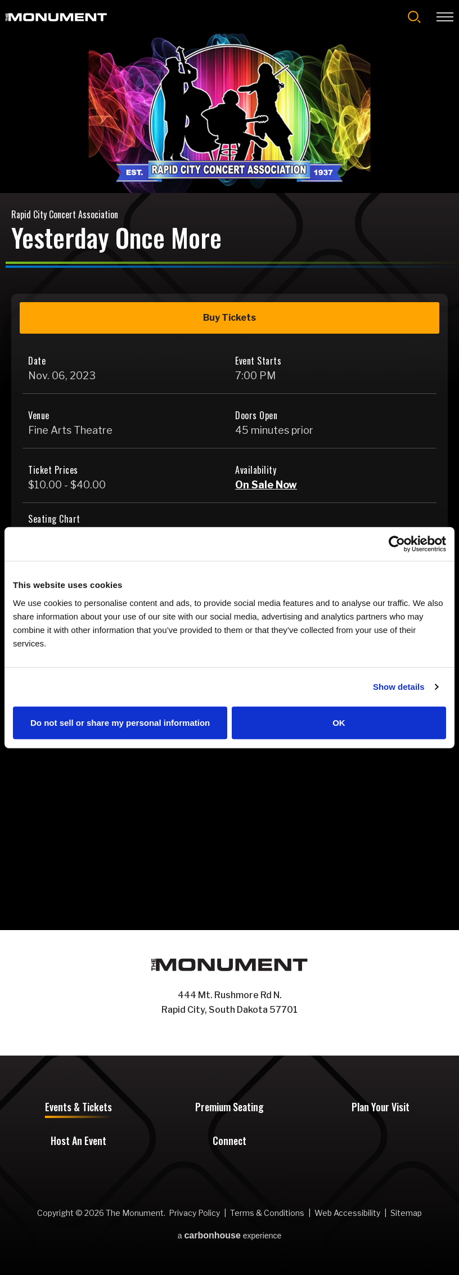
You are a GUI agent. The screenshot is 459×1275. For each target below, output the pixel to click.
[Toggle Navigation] (444, 16)
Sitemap (406, 1213)
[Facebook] (218, 1034)
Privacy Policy (194, 1213)
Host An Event (78, 1141)
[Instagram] (240, 1034)
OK (338, 722)
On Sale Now (266, 485)
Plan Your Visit (381, 1108)
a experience (230, 1235)
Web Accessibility (347, 1213)
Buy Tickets (229, 317)
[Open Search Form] (414, 17)
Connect (229, 1141)
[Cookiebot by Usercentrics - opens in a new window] (397, 544)
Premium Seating (229, 1108)
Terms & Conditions (267, 1213)
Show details (399, 687)
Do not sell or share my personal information (120, 722)
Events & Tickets (78, 1108)
